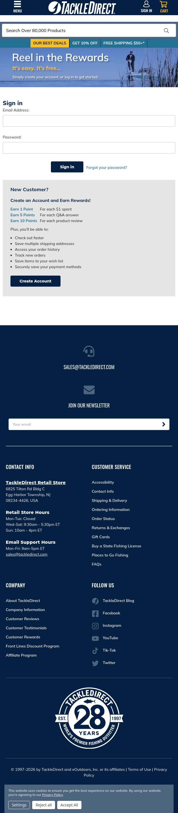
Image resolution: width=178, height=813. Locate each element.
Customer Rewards (23, 635)
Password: (12, 137)
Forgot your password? (106, 166)
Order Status (103, 517)
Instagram (106, 624)
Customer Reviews (22, 617)
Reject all (43, 804)
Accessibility (103, 480)
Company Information (25, 608)
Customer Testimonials (26, 626)
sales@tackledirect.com (27, 552)
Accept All (69, 804)
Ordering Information (111, 507)
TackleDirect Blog (113, 599)
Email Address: (16, 110)
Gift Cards (101, 535)
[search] (166, 30)
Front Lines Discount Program (32, 644)
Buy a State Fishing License (116, 544)
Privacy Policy (52, 795)
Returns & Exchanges (111, 526)
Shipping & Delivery (109, 498)
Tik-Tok (104, 649)
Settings (19, 804)
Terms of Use (139, 767)
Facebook (106, 612)
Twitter (104, 661)
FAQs (97, 562)
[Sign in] (146, 7)
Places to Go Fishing (110, 553)
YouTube (105, 636)
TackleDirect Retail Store (36, 481)
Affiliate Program (21, 653)
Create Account (35, 279)
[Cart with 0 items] (164, 7)
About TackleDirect (23, 598)
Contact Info (103, 489)
